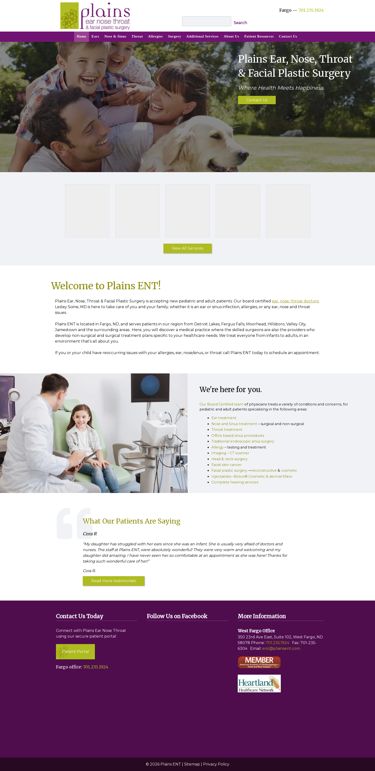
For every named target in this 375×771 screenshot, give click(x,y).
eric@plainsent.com (281, 648)
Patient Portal (75, 651)
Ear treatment (223, 418)
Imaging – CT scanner (230, 453)
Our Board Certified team (221, 404)
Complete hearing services (234, 482)
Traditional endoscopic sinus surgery (242, 441)
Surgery (174, 36)
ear (275, 301)
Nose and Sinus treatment (234, 424)
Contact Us (288, 36)
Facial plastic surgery (229, 470)
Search (240, 23)
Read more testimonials (113, 581)
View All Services (187, 248)
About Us (231, 36)
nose (284, 301)
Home (81, 36)
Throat (137, 36)
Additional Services (202, 36)
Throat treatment (226, 429)
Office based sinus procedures (237, 435)
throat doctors (304, 301)
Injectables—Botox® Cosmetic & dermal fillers (251, 476)
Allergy (217, 447)
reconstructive (264, 470)
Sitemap (192, 764)
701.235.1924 (311, 10)
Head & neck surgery (229, 459)
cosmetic (289, 470)
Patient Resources (259, 36)
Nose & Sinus (115, 36)
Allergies (155, 36)
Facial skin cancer (226, 465)
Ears (95, 36)
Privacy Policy (216, 764)
